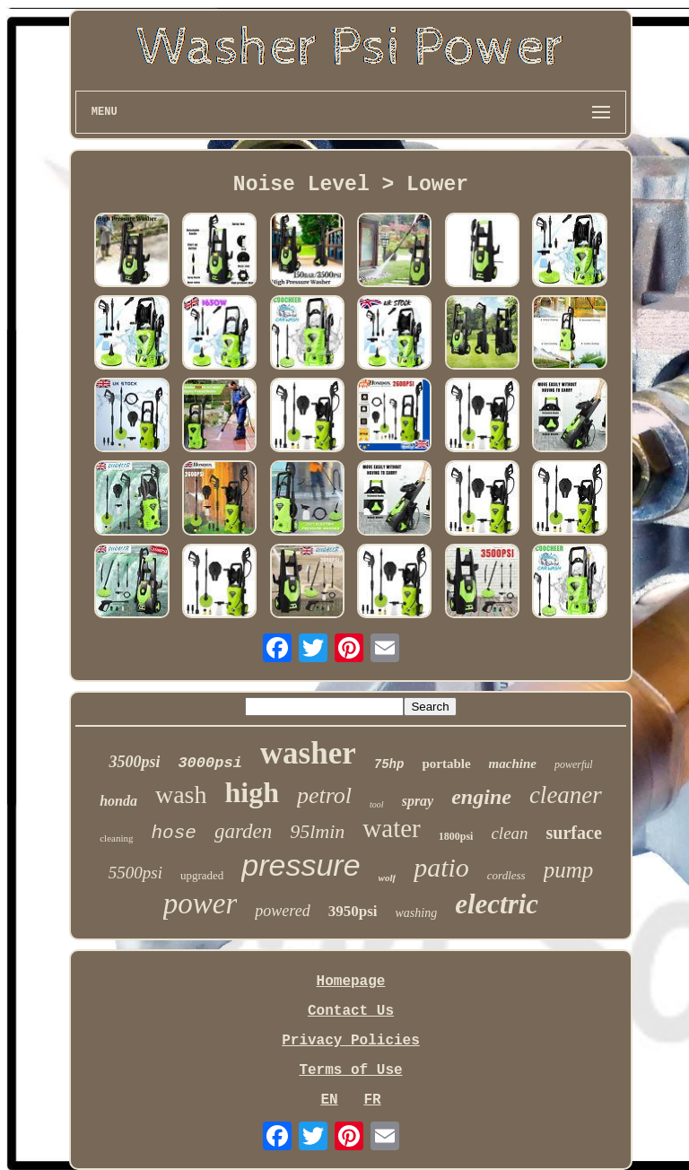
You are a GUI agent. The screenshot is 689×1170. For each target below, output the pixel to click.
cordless (506, 875)
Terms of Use (350, 1070)
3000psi (209, 763)
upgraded (201, 875)
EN (328, 1100)
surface (574, 833)
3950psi (353, 911)
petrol (324, 795)
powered (282, 911)
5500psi (135, 872)
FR (371, 1100)
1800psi (456, 836)
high (251, 792)
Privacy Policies (351, 1041)
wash (181, 794)
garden (243, 831)
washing (416, 913)
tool (377, 804)
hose (173, 833)
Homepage (351, 982)
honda (118, 800)
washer (308, 753)
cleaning (116, 838)
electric (496, 904)
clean (509, 833)
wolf (388, 877)
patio (441, 867)
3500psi (134, 762)
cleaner (565, 794)
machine (512, 763)
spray (418, 800)
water (391, 828)
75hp (389, 764)
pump (569, 870)
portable (446, 763)
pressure (300, 865)
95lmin (317, 831)
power (200, 903)
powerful (573, 764)
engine (481, 796)
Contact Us (351, 1011)
